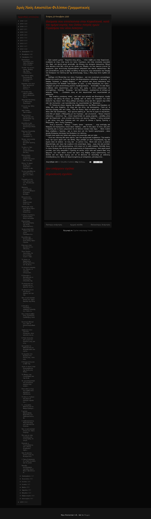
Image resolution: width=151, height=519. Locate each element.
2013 (22, 40)
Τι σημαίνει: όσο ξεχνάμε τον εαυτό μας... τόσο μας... (28, 356)
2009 (22, 502)
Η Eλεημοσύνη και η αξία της (28, 362)
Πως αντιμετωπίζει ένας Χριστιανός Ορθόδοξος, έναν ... (28, 316)
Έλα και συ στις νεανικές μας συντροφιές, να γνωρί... (28, 437)
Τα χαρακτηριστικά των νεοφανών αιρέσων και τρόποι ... (28, 383)
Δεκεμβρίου (26, 51)
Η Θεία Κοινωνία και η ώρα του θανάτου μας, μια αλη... (28, 340)
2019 (22, 24)
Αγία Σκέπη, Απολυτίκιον (26, 111)
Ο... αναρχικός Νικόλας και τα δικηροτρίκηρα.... (28, 406)
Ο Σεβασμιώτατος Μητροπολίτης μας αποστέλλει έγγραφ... (28, 423)
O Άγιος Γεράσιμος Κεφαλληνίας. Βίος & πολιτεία (28, 216)
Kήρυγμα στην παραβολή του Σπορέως (27, 246)
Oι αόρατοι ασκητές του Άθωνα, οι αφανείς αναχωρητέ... (28, 270)
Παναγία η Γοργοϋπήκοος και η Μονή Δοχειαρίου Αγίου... (27, 446)
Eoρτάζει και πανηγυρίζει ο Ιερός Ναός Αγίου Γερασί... (28, 239)
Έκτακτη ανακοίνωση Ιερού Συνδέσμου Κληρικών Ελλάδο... (28, 190)
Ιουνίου (24, 484)
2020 (22, 21)
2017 (22, 29)
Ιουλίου (25, 481)
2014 (22, 38)
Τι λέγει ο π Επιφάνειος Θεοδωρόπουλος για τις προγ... (28, 262)
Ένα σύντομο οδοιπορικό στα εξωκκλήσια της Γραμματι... (28, 117)
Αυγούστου (26, 479)
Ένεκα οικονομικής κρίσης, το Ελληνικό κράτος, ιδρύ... (28, 141)
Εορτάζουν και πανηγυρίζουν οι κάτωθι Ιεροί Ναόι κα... (28, 125)
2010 (22, 49)
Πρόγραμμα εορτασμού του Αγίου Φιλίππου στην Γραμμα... (28, 62)
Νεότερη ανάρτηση (54, 225)
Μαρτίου (25, 493)
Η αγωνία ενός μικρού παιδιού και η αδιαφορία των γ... (28, 94)
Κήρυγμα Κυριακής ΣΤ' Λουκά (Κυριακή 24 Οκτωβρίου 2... (28, 133)
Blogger (87, 515)
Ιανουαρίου (26, 498)
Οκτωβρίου (26, 57)
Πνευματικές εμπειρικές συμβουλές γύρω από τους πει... (28, 157)
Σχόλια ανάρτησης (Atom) (83, 230)
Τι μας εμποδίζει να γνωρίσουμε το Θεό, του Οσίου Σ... (28, 173)
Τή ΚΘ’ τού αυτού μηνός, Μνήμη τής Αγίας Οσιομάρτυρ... (28, 70)
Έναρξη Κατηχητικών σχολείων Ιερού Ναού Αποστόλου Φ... (28, 469)
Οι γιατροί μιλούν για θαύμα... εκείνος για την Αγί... (28, 292)
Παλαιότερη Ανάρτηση (100, 225)
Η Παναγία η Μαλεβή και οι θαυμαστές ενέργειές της (27, 278)
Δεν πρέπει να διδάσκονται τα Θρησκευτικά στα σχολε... (28, 348)
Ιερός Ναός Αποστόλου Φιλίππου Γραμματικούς (53, 7)
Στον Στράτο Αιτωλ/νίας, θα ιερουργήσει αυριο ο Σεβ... (27, 254)
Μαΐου (24, 487)
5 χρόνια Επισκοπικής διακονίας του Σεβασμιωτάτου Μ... (28, 414)
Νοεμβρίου (26, 54)
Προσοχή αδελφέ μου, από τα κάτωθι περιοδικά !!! (28, 324)
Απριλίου (25, 490)
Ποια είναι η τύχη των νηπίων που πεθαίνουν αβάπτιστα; (28, 391)
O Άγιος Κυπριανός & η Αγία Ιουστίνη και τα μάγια (28, 461)
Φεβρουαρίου (27, 496)
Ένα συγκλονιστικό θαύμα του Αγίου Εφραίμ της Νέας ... (28, 300)
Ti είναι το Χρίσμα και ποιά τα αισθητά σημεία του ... (28, 399)
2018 (22, 26)
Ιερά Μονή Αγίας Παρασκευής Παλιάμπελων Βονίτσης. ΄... (27, 78)
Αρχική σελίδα (76, 225)
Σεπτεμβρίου (26, 476)
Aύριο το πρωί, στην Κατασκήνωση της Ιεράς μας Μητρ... (28, 369)
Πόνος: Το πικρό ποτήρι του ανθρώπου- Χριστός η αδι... (27, 165)
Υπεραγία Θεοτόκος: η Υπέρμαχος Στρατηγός (28, 101)
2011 (22, 46)
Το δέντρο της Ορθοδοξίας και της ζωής (28, 376)
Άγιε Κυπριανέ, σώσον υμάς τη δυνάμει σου (27, 454)
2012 (22, 43)
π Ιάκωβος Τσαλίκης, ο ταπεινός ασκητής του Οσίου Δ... (28, 308)
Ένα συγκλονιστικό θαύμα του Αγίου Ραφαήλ (28, 430)
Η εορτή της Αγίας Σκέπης (28, 107)
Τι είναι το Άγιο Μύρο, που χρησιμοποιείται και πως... (28, 149)
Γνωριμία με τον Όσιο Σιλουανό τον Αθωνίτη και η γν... (28, 181)
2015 (22, 35)
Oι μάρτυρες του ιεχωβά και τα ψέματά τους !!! (27, 285)
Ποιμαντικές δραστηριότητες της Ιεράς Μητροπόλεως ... (28, 223)
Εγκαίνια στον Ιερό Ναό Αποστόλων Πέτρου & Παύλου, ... (28, 86)
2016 (22, 32)
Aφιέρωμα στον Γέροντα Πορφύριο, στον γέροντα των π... (28, 332)
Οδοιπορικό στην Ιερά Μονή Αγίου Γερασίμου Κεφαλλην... (28, 209)
